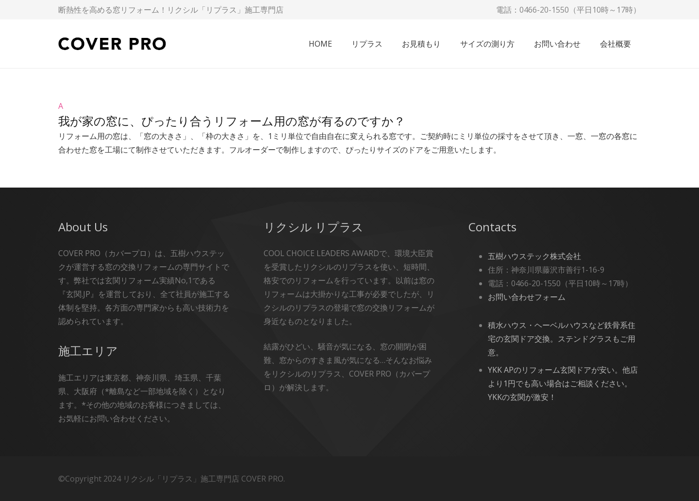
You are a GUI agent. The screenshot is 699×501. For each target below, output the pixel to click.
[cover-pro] (112, 43)
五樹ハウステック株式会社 (534, 256)
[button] (349, 114)
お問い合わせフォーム (527, 297)
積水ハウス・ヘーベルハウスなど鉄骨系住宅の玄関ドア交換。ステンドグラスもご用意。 (561, 339)
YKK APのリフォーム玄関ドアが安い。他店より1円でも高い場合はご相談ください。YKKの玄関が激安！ (563, 383)
